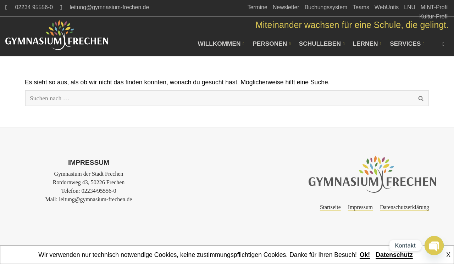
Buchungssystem (326, 7)
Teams (361, 7)
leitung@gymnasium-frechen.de (95, 199)
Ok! (365, 254)
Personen (273, 43)
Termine (257, 7)
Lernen (368, 43)
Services (407, 43)
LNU (409, 7)
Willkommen (223, 43)
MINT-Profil (435, 7)
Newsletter (286, 7)
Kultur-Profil (434, 16)
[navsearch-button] (443, 43)
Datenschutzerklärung (404, 207)
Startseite (330, 207)
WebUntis (387, 7)
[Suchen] (219, 98)
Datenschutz (394, 254)
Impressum (360, 207)
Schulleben (323, 43)
